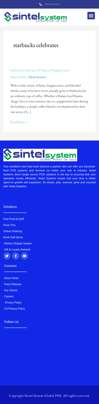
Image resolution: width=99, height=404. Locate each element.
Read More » (18, 121)
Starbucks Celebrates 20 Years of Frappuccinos (39, 70)
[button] (91, 15)
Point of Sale (18, 77)
